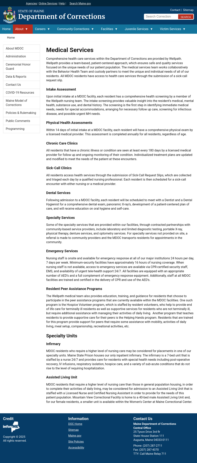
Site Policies (76, 441)
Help (62, 3)
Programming (15, 129)
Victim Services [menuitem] (172, 30)
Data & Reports (16, 76)
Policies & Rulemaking (21, 113)
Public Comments (18, 121)
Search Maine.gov (80, 3)
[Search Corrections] (159, 16)
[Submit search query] (185, 16)
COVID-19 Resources (20, 92)
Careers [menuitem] (41, 30)
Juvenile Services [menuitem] (137, 30)
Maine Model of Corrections (16, 103)
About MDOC (14, 48)
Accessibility (76, 447)
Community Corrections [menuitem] (74, 30)
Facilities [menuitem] (108, 30)
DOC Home (75, 424)
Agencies (31, 3)
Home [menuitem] (6, 29)
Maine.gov (74, 435)
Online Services (48, 3)
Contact (175, 10)
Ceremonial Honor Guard (18, 67)
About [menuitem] (20, 30)
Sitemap (188, 10)
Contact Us (13, 85)
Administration (16, 56)
